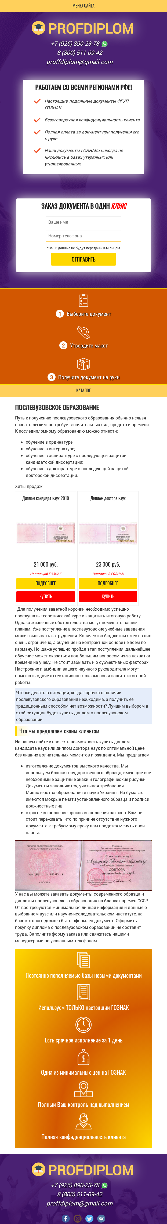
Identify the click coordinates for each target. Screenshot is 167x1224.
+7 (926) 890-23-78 (79, 43)
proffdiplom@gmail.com (79, 62)
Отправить (84, 259)
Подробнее (45, 583)
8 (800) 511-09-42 (79, 52)
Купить (45, 596)
